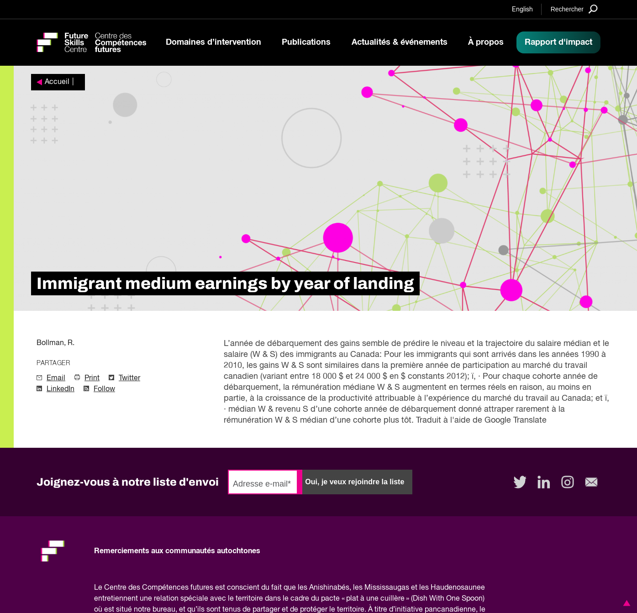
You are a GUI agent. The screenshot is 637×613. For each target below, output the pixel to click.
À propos (486, 42)
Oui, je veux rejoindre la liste (354, 482)
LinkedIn (60, 389)
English (522, 9)
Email (56, 378)
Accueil (57, 82)
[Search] (574, 9)
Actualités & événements (399, 42)
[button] (625, 603)
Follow (104, 389)
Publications (306, 42)
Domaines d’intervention (213, 42)
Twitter (129, 378)
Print (92, 378)
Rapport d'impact (558, 42)
